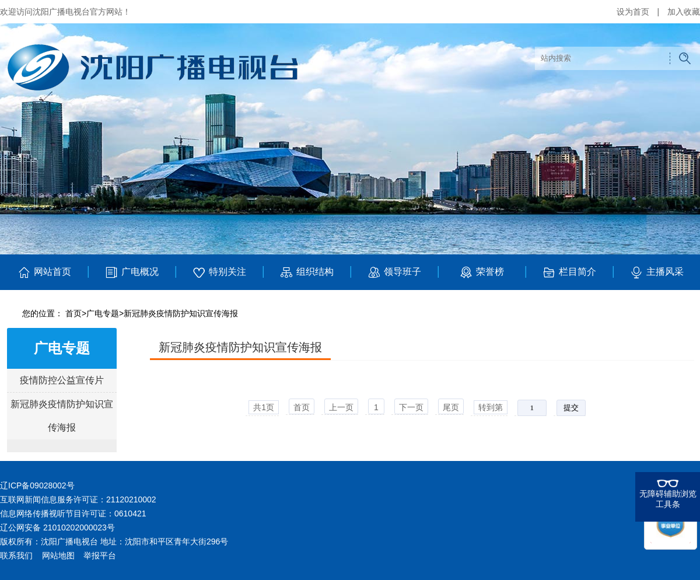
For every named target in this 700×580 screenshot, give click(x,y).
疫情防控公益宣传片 (62, 380)
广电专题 (102, 313)
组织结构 (306, 272)
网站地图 (58, 555)
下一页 (411, 407)
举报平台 (99, 555)
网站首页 (44, 272)
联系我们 (16, 555)
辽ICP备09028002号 (37, 485)
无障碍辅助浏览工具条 (667, 499)
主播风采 (656, 272)
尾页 (451, 407)
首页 (73, 313)
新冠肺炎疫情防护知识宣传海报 (181, 313)
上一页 (341, 407)
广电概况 (131, 272)
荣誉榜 (481, 272)
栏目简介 (569, 272)
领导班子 (394, 272)
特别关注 (219, 272)
